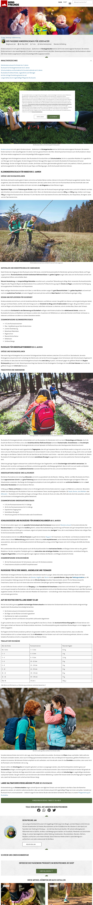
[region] (47, 106)
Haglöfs (38, 577)
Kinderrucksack (6, 149)
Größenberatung (16, 37)
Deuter (75, 491)
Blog (3, 37)
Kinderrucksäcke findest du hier (46, 800)
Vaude (70, 491)
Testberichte (6, 886)
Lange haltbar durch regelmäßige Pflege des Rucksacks (18, 78)
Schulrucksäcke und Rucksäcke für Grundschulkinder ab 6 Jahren (21, 70)
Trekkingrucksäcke (78, 577)
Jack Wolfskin (82, 491)
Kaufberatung (53, 886)
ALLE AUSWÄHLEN (53, 116)
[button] (70, 3)
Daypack (48, 537)
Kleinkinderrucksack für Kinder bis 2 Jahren (14, 65)
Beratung (8, 37)
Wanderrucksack (65, 525)
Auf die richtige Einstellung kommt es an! (14, 75)
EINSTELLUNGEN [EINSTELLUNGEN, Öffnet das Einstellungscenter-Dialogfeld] (39, 116)
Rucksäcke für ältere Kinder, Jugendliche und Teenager (18, 73)
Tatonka (33, 577)
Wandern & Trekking (60, 44)
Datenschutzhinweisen (37, 111)
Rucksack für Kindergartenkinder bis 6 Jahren (15, 68)
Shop (65, 2)
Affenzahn (4, 494)
